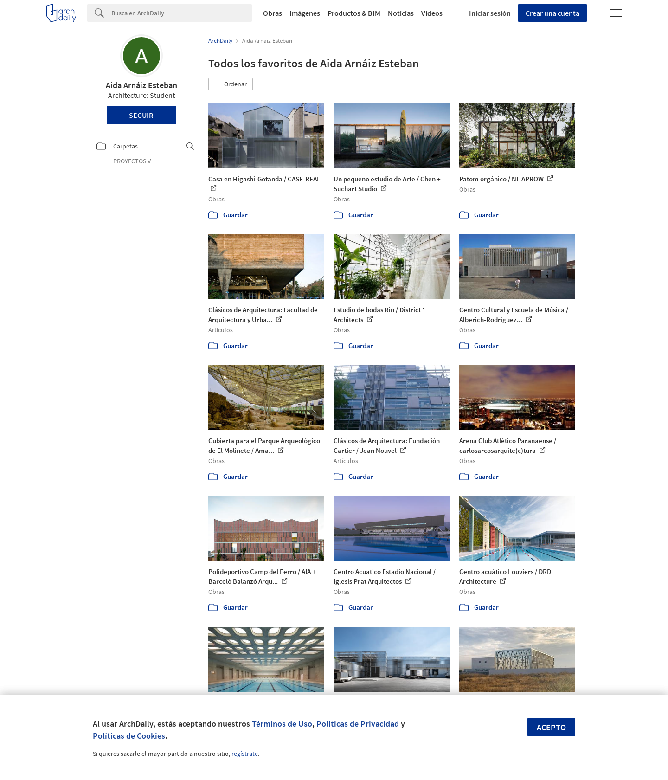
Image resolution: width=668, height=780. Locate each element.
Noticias (401, 13)
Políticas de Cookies (129, 735)
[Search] (181, 13)
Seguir (141, 115)
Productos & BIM (354, 13)
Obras (272, 13)
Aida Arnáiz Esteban (141, 85)
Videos (432, 13)
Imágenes (304, 13)
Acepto (551, 727)
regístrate (244, 753)
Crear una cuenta (552, 13)
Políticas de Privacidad (357, 723)
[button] (230, 84)
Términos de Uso (282, 723)
